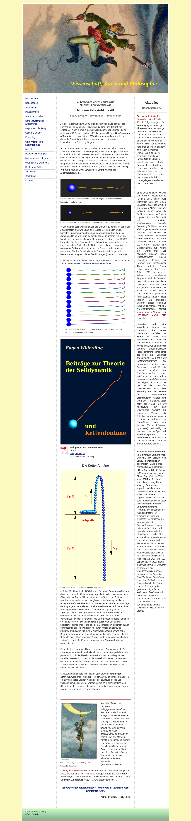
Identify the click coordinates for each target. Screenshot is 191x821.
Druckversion (32, 812)
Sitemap (43, 812)
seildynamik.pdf (77, 453)
